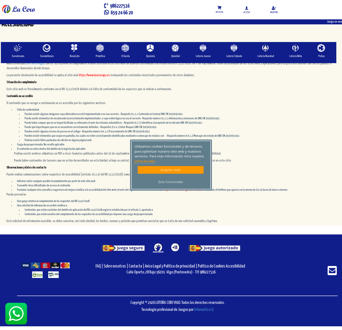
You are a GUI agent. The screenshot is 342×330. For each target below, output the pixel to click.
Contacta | (136, 266)
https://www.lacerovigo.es (94, 75)
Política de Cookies (211, 266)
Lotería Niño (295, 56)
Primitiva (100, 56)
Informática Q (203, 310)
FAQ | (100, 266)
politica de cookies (145, 161)
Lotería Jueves (203, 56)
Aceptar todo (171, 170)
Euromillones (47, 56)
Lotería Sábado (234, 56)
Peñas (321, 56)
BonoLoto (75, 56)
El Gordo (125, 56)
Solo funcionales (170, 182)
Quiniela (150, 56)
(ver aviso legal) (36, 63)
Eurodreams (18, 56)
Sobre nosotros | (116, 266)
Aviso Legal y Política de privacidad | (171, 266)
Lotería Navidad (266, 56)
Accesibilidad (235, 266)
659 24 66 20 (118, 12)
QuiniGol (175, 56)
